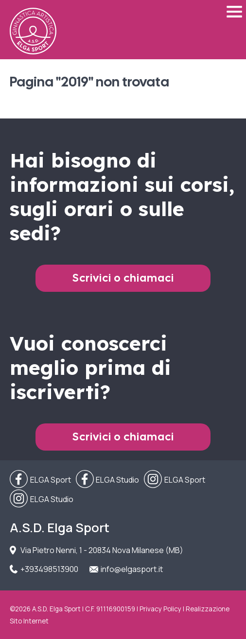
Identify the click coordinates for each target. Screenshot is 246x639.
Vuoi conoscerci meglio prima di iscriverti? (90, 367)
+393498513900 (49, 569)
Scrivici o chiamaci (123, 278)
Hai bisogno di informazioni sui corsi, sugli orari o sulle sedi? (122, 196)
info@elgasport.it (132, 569)
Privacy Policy (160, 609)
